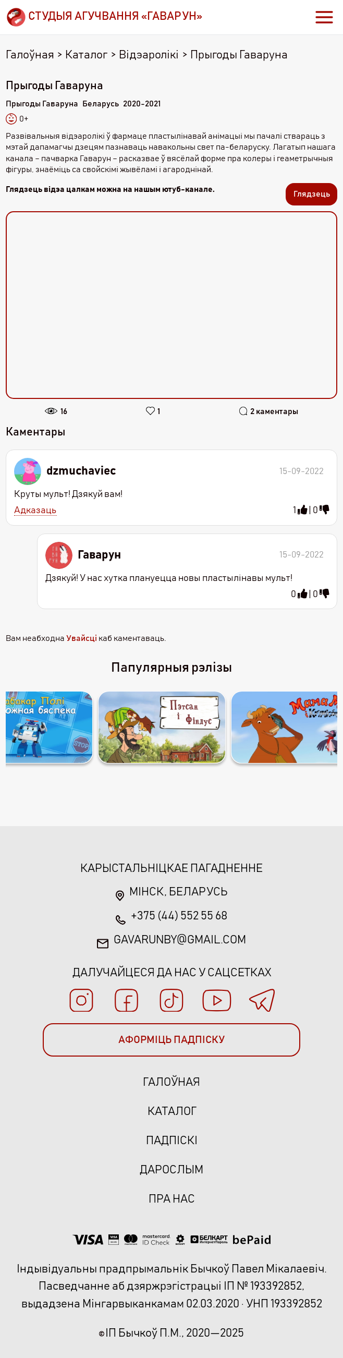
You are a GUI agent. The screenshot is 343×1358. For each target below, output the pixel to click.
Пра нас (172, 1199)
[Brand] (104, 17)
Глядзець (311, 194)
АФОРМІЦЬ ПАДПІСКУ (171, 1040)
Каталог (86, 55)
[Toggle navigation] (324, 17)
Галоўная (30, 55)
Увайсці (81, 638)
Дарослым (171, 1170)
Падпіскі (172, 1141)
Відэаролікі (149, 55)
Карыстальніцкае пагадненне (171, 869)
